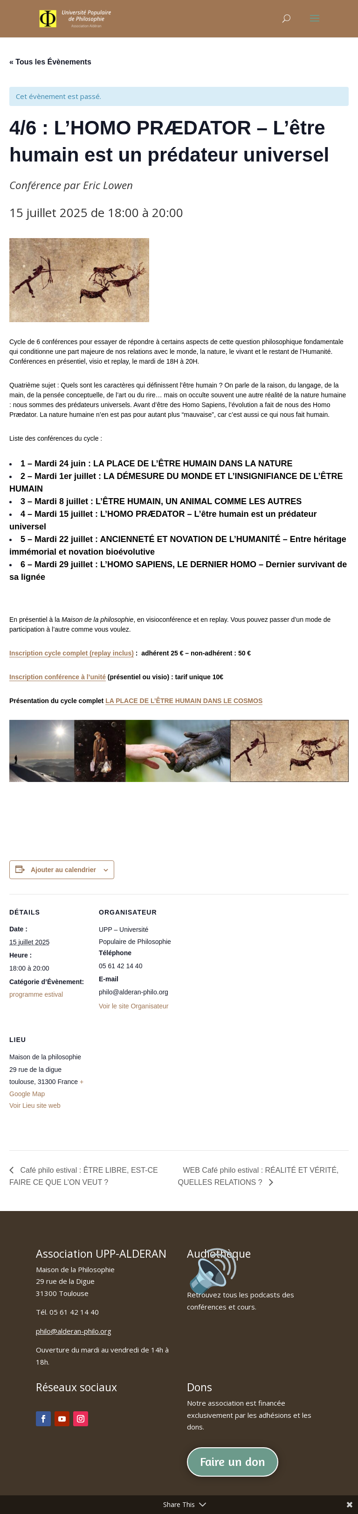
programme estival (36, 994)
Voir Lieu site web (35, 1105)
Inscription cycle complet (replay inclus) (71, 653)
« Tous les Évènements (50, 62)
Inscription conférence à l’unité (57, 677)
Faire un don (232, 1461)
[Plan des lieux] (148, 1085)
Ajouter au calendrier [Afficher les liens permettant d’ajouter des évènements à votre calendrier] (63, 869)
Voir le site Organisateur (133, 1006)
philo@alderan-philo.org (73, 1331)
